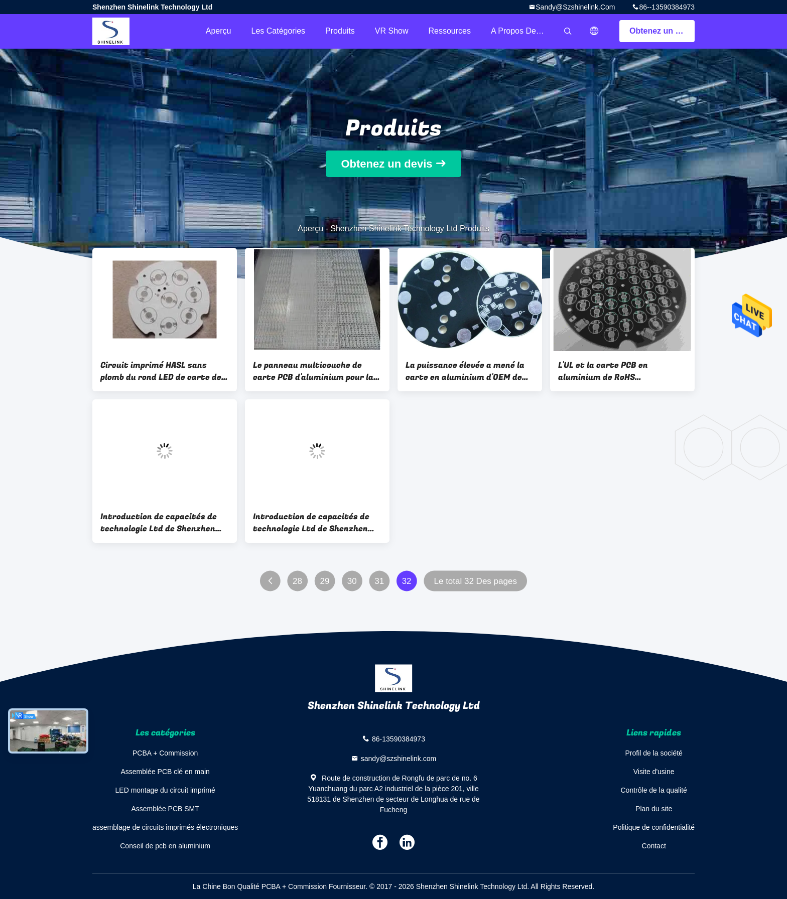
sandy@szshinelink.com (575, 7)
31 (379, 581)
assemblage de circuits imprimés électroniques (165, 827)
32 (407, 581)
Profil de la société (653, 753)
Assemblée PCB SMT (165, 809)
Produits (340, 31)
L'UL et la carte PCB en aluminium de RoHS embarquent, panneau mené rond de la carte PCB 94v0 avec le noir (620, 371)
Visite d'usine (654, 772)
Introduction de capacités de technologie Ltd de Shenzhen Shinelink (158, 523)
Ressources (450, 31)
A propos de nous (523, 31)
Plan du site (653, 809)
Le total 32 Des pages (475, 581)
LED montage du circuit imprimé (165, 790)
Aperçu (218, 31)
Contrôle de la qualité (654, 790)
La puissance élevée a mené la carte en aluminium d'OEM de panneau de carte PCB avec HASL (465, 371)
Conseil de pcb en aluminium (165, 846)
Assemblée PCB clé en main (164, 772)
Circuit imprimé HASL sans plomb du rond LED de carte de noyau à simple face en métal (160, 371)
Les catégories (278, 31)
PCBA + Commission (165, 753)
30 (352, 581)
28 (297, 581)
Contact (654, 846)
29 (324, 581)
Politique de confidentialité (654, 827)
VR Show (392, 31)
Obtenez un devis (662, 31)
